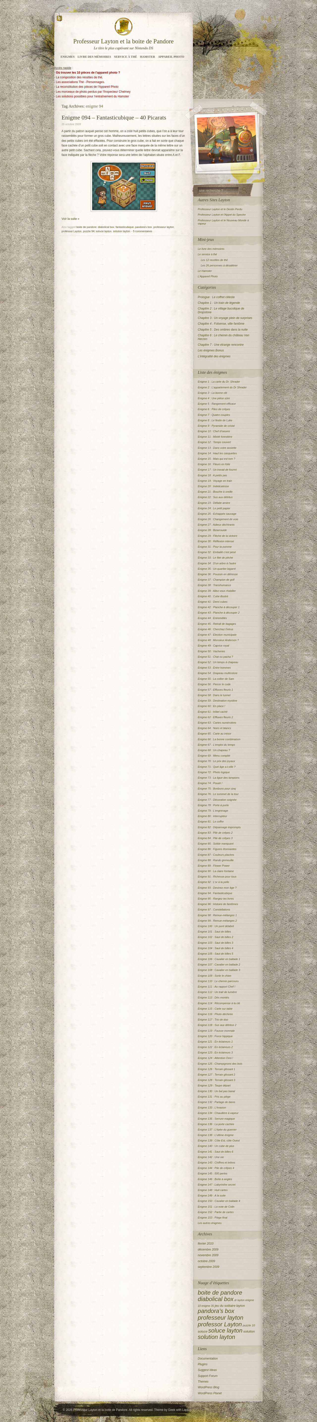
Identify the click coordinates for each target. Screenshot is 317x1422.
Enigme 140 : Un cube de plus (216, 1145)
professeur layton (163, 227)
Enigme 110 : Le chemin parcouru (218, 981)
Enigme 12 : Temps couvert (214, 442)
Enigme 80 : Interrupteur (212, 816)
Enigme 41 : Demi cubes (213, 601)
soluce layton (103, 231)
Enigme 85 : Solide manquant (216, 843)
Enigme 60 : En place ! (211, 706)
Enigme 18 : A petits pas (212, 475)
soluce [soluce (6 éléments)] (203, 1331)
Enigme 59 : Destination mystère (217, 700)
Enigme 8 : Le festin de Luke (215, 420)
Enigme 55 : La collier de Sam (216, 678)
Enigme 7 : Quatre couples (214, 414)
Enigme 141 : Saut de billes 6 (215, 1151)
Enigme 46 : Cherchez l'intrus (215, 629)
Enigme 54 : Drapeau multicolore (218, 673)
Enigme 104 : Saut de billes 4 (215, 948)
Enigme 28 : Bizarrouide (212, 530)
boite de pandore (87, 227)
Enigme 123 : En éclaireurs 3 (215, 1052)
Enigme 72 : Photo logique (214, 772)
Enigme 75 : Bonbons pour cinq (217, 788)
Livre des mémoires (94, 56)
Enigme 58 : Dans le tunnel (214, 695)
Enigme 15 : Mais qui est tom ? (216, 458)
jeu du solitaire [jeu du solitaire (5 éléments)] (225, 1306)
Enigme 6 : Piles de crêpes (214, 409)
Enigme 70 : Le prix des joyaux (216, 761)
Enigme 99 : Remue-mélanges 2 (217, 920)
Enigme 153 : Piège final (212, 1217)
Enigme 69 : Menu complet (214, 755)
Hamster (147, 56)
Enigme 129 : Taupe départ (214, 1085)
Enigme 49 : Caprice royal (213, 645)
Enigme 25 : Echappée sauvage (217, 513)
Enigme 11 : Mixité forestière (215, 436)
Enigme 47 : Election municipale (217, 634)
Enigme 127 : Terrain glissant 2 (216, 1074)
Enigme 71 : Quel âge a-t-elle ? (217, 766)
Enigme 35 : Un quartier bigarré (217, 568)
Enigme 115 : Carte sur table (215, 1008)
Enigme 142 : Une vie (211, 1157)
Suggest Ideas (207, 1370)
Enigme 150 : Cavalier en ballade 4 (219, 1200)
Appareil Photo (171, 56)
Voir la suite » (70, 219)
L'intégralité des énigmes (214, 356)
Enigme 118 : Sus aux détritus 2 (217, 1025)
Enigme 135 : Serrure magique (216, 1118)
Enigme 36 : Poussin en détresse (218, 574)
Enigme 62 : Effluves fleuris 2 (215, 717)
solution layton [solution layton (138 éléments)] (216, 1337)
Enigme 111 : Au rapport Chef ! (216, 986)
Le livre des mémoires (211, 248)
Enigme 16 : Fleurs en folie (214, 464)
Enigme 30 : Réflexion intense (216, 541)
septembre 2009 (208, 1267)
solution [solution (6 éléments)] (249, 1331)
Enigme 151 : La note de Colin (216, 1206)
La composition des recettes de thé (79, 77)
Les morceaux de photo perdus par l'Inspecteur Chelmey (93, 91)
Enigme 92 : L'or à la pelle (213, 882)
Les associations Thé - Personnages (80, 82)
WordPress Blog (208, 1387)
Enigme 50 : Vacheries (211, 651)
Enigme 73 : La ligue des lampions (218, 777)
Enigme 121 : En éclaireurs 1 (215, 1041)
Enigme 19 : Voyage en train (215, 480)
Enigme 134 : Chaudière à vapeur (218, 1112)
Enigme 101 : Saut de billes (214, 931)
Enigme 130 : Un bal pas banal (216, 1091)
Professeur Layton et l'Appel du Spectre (222, 214)
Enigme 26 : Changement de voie (218, 519)
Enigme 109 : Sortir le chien (214, 975)
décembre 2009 (208, 1249)
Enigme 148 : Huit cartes (213, 1190)
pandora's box (143, 227)
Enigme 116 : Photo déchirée (215, 1014)
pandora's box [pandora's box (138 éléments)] (216, 1311)
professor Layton (71, 231)
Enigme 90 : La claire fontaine (216, 871)
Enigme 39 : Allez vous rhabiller (217, 590)
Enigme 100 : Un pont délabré (216, 926)
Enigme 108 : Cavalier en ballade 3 (219, 969)
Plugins (203, 1364)
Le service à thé (207, 254)
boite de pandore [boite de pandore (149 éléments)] (220, 1292)
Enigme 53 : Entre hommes (214, 667)
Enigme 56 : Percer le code (214, 684)
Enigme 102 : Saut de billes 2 (215, 937)
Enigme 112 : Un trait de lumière (217, 992)
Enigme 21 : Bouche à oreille (215, 491)
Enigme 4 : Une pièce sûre (214, 398)
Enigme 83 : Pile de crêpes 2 (215, 832)
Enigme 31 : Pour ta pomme (215, 546)
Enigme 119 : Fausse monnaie (216, 1030)
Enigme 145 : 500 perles (212, 1173)
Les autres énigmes (210, 1223)
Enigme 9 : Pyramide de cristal (216, 425)
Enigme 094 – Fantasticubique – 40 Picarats (114, 117)
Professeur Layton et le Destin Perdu (220, 209)
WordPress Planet (210, 1393)
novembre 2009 (208, 1255)
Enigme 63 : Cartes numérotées (217, 722)
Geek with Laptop (179, 1410)
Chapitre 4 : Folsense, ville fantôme (221, 323)
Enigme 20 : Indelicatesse (213, 486)
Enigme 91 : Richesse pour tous (217, 876)
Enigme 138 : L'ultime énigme (216, 1135)
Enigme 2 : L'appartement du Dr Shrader (222, 387)
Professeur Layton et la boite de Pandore (123, 41)
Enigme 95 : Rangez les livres (216, 898)
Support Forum (208, 1376)
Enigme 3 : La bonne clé (212, 392)
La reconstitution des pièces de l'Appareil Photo (87, 86)
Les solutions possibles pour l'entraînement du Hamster (92, 96)
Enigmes (68, 56)
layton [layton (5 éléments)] (240, 1306)
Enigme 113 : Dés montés (213, 997)
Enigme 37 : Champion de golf (216, 579)
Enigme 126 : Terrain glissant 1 (216, 1069)
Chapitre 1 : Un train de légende (219, 303)
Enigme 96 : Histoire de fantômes (218, 904)
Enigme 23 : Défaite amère (214, 502)
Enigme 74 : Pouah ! (210, 783)
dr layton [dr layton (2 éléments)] (239, 1300)
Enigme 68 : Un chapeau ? (214, 750)
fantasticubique (125, 227)
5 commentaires (142, 231)
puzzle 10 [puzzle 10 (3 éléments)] (249, 1325)
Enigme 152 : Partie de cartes (216, 1212)
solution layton (121, 231)
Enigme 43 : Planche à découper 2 (219, 612)
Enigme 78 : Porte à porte (213, 805)
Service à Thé (125, 56)
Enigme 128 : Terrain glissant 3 (216, 1080)
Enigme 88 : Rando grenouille (216, 860)
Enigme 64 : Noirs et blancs (214, 728)
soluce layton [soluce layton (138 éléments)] (225, 1330)
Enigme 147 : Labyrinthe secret (217, 1184)
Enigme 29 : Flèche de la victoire (218, 535)
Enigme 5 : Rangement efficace (217, 403)
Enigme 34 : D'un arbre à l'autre (217, 563)
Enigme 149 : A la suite (212, 1195)
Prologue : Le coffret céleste (216, 297)
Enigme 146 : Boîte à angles (215, 1179)
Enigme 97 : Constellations (214, 909)
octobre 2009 (206, 1261)
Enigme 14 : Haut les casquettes (217, 453)
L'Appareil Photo (208, 276)
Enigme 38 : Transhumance (214, 585)
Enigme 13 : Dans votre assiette (217, 447)
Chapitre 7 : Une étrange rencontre (221, 344)
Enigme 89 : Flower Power (214, 865)
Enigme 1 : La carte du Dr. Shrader (219, 381)
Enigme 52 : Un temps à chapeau (218, 662)
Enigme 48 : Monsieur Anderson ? (218, 640)
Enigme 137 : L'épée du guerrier (217, 1129)
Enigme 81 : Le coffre (211, 821)
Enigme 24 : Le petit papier (214, 508)
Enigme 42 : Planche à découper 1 (219, 607)
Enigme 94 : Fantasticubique (215, 893)
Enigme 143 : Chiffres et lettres (216, 1162)
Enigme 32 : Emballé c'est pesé (217, 552)
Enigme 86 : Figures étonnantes (217, 849)
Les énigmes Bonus (211, 350)
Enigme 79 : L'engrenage (213, 810)
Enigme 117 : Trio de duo (213, 1019)
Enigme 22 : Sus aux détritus (215, 497)
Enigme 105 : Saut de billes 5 (215, 953)
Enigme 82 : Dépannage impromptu (219, 827)
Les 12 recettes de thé (214, 259)
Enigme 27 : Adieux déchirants (216, 524)
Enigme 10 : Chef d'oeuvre (214, 431)
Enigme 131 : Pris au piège (214, 1096)
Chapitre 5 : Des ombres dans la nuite (223, 329)
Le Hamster (205, 270)
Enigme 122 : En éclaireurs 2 (215, 1047)
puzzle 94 (88, 231)
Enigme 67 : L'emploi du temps (216, 744)
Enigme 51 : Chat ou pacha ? (215, 656)
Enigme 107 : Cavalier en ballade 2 (219, 964)
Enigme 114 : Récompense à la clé (219, 1003)
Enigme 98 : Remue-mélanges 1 (217, 915)
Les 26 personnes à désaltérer (219, 265)
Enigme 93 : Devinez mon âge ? (217, 887)
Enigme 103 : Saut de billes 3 (215, 942)
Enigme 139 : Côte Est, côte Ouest (219, 1140)
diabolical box (106, 227)
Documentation (208, 1358)
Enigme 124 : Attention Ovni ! (215, 1057)
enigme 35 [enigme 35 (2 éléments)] (208, 1305)
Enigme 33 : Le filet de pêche (215, 557)
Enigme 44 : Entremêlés (212, 618)
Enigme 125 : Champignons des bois (220, 1063)
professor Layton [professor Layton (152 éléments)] (220, 1324)
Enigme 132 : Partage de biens (216, 1102)
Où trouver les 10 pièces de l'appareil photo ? (88, 72)
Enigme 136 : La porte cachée (216, 1124)
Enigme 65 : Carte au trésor (214, 733)
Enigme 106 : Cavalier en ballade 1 (219, 959)
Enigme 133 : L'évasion (212, 1107)
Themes (203, 1381)
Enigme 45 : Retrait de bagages (217, 623)
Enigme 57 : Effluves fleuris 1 (215, 689)
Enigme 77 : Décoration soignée (217, 799)
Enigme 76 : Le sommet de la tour (218, 794)
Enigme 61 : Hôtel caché (213, 711)
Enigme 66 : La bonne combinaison (219, 739)
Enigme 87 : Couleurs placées (216, 854)
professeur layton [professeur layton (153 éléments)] (220, 1317)
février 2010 (205, 1243)
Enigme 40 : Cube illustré (213, 596)
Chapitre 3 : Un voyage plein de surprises (225, 318)
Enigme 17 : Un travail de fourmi (217, 469)
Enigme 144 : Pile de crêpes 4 (216, 1167)
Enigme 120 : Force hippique (215, 1036)
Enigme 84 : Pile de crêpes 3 (215, 838)
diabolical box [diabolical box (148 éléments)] (216, 1299)
